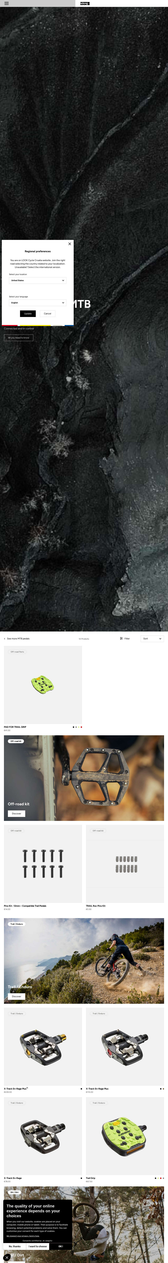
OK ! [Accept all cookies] (61, 1246)
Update (75, 659)
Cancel (93, 659)
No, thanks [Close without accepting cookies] (15, 1246)
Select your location (55, 620)
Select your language (55, 643)
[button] (7, 1257)
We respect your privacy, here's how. (23, 1236)
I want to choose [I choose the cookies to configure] (38, 1246)
